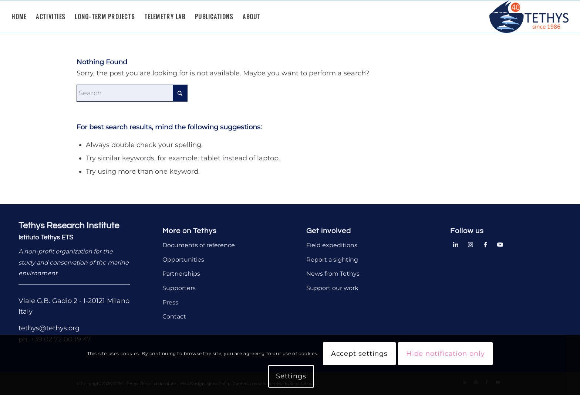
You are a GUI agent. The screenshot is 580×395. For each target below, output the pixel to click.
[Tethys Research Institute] (529, 16)
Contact (174, 316)
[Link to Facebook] (485, 243)
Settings (291, 376)
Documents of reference (198, 245)
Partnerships (181, 273)
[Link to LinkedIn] (455, 243)
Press (170, 302)
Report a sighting (332, 259)
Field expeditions (331, 245)
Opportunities (183, 259)
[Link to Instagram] (470, 243)
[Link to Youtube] (500, 243)
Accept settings (359, 354)
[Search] (132, 93)
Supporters (179, 288)
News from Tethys (333, 273)
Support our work (332, 288)
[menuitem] (19, 16)
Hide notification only (445, 354)
